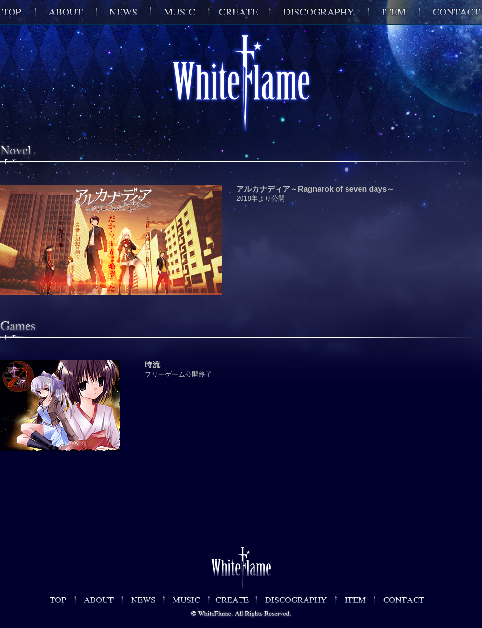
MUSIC (179, 12)
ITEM (393, 12)
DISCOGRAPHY (319, 12)
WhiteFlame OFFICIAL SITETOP (17, 12)
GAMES (239, 12)
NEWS (123, 12)
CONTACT (450, 12)
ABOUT (65, 12)
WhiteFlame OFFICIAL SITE (62, 599)
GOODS (355, 599)
